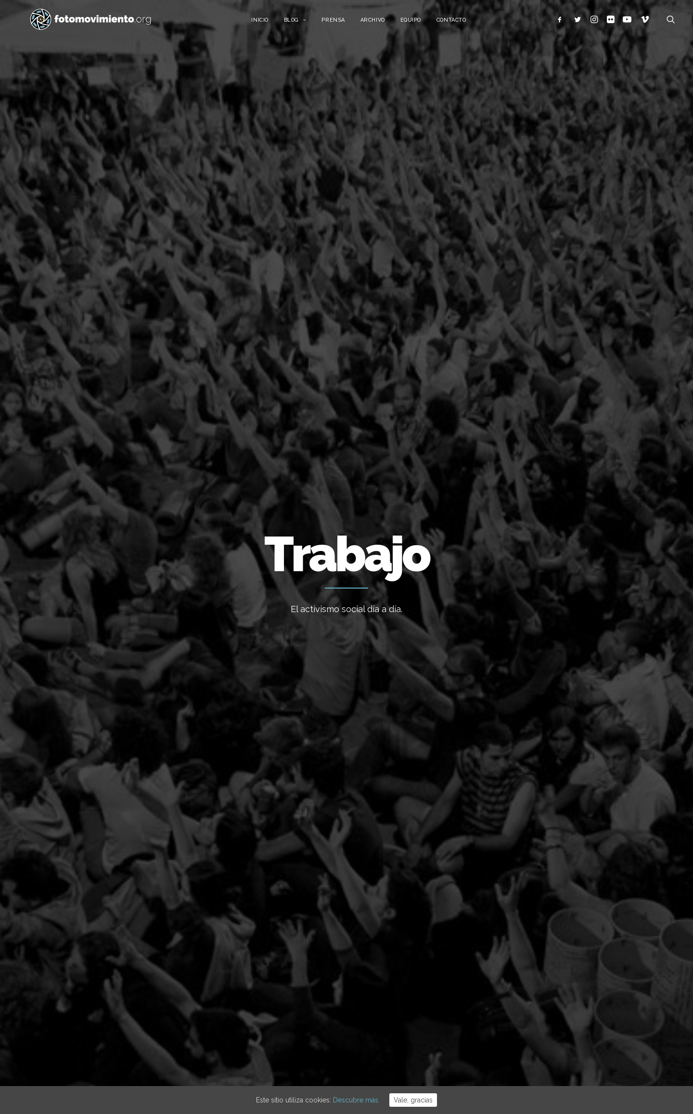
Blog (304, 23)
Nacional (144, 402)
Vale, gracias (413, 1100)
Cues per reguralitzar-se (395, 900)
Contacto (460, 23)
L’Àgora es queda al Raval (396, 874)
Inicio (268, 23)
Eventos (516, 992)
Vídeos (514, 1007)
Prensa (341, 23)
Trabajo (106, 402)
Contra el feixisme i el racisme (404, 952)
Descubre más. (356, 1100)
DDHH (367, 402)
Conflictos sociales (313, 402)
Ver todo (581, 402)
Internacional (193, 402)
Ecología (517, 874)
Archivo (381, 23)
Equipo (419, 23)
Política (515, 948)
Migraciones (248, 402)
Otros (512, 1036)
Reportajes (521, 1021)
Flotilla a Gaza (378, 926)
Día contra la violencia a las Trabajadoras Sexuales (344, 699)
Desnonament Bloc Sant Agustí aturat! (405, 984)
